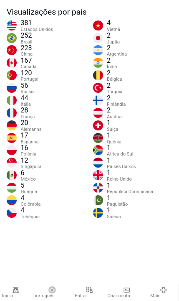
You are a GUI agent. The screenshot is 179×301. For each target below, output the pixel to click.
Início (11, 292)
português (44, 292)
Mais (158, 292)
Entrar (84, 292)
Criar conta (118, 292)
